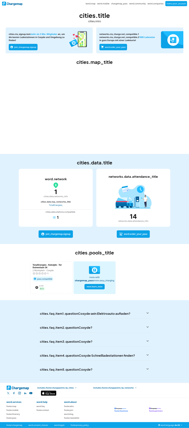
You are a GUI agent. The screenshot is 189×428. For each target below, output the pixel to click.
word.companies (155, 3)
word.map (90, 3)
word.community (137, 3)
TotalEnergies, (56, 205)
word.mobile (103, 3)
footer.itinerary (13, 414)
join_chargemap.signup (23, 47)
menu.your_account (176, 3)
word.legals (59, 425)
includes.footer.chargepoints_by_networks (115, 387)
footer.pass (11, 418)
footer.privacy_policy (80, 425)
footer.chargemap (14, 425)
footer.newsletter (71, 418)
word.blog (68, 414)
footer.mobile (12, 410)
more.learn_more (94, 286)
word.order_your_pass (113, 47)
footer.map (11, 406)
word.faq (41, 406)
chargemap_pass (119, 3)
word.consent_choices (38, 425)
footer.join (68, 410)
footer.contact (43, 410)
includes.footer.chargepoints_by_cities (57, 387)
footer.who (69, 406)
